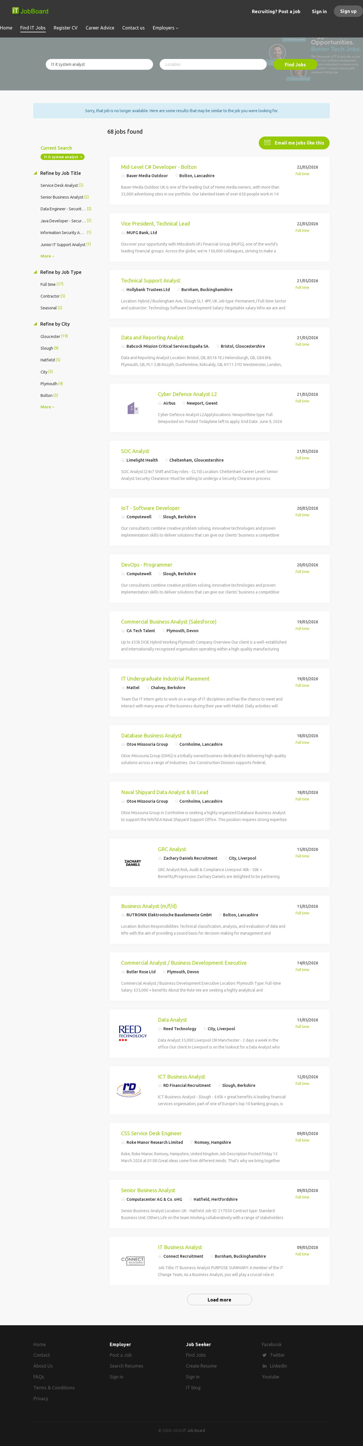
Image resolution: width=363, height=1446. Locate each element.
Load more (219, 1299)
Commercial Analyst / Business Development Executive (184, 962)
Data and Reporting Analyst (152, 337)
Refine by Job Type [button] (60, 271)
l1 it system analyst (61, 156)
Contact (41, 1354)
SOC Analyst (135, 450)
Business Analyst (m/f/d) (149, 905)
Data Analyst (172, 1019)
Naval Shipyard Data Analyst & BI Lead (164, 791)
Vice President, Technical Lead (155, 223)
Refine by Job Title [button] (60, 172)
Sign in (319, 11)
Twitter (277, 1354)
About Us (43, 1365)
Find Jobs (295, 64)
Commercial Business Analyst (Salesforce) (168, 621)
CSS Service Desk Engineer (151, 1133)
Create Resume (201, 1365)
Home (39, 1343)
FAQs (38, 1376)
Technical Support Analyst (151, 280)
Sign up (348, 11)
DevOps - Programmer (147, 564)
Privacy (40, 1397)
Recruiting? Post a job (276, 11)
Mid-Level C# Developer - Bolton (159, 166)
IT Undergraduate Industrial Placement (165, 678)
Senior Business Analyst (148, 1189)
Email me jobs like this (299, 142)
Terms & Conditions (54, 1387)
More (46, 255)
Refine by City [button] (54, 323)
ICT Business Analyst (181, 1076)
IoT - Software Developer (150, 507)
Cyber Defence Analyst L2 (187, 394)
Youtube (270, 1376)
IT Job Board (194, 1430)
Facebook (272, 1343)
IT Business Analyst (180, 1246)
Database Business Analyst (151, 735)
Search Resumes (126, 1365)
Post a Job (121, 1354)
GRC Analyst (172, 848)
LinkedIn (278, 1365)
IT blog (193, 1387)
